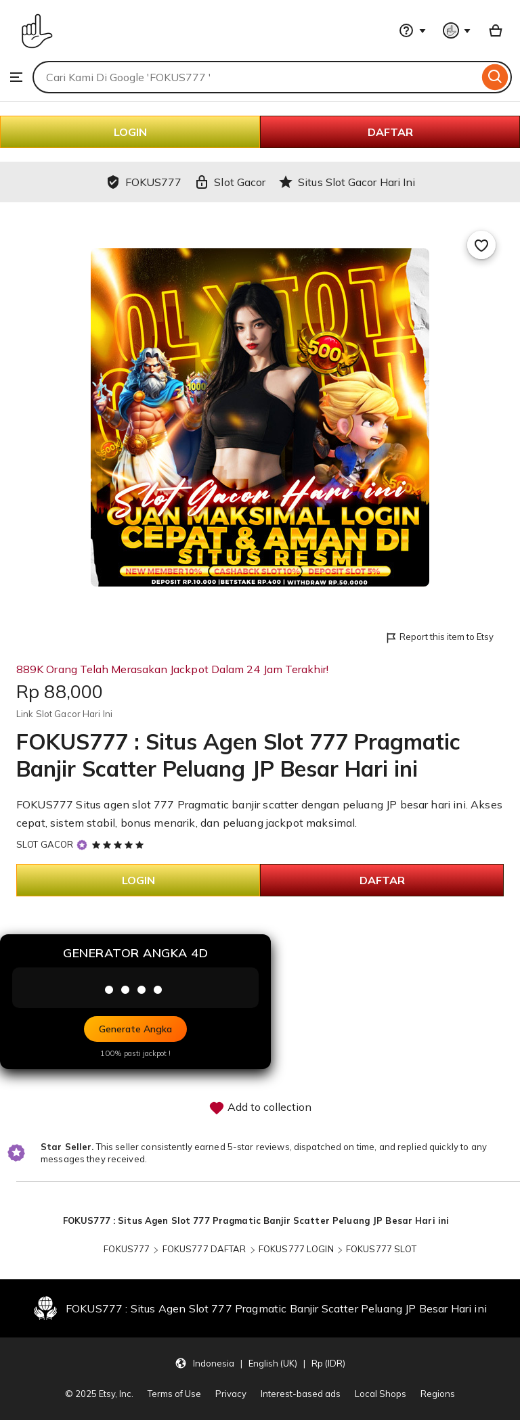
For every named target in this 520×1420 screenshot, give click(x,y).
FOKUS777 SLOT (381, 1248)
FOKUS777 (128, 1248)
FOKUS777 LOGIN (296, 1248)
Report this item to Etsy (439, 637)
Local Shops (380, 1393)
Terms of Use (174, 1393)
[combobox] (255, 77)
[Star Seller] (82, 845)
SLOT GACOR (44, 844)
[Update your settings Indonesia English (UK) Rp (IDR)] (260, 1362)
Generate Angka (135, 1029)
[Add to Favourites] (481, 245)
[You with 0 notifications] (457, 30)
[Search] (495, 77)
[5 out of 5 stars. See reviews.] (120, 844)
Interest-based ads (301, 1393)
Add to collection (260, 1108)
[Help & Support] (412, 30)
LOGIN (130, 132)
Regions (437, 1393)
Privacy (230, 1393)
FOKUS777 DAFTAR (204, 1248)
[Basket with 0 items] (495, 30)
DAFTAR (390, 132)
